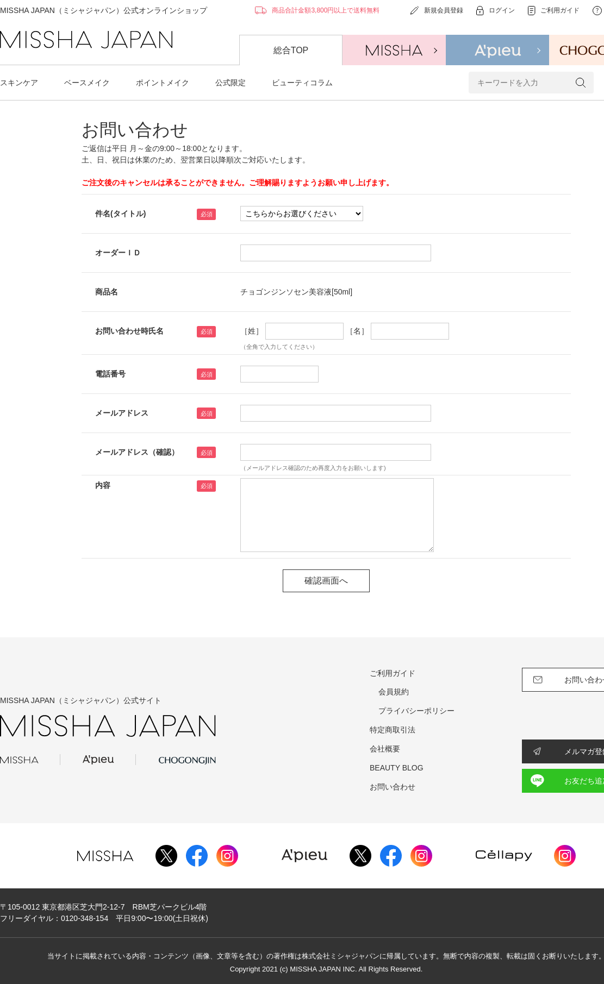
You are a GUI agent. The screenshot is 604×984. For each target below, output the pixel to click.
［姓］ (251, 331)
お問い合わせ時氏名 (129, 331)
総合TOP (291, 50)
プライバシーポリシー (416, 710)
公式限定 (230, 82)
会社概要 (385, 748)
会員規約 (393, 691)
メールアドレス (121, 413)
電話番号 (110, 373)
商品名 (106, 291)
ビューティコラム (302, 82)
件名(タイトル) (120, 213)
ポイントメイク (162, 82)
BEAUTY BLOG (397, 767)
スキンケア (19, 82)
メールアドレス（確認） (137, 452)
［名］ (357, 331)
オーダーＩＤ (118, 252)
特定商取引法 (392, 729)
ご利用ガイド (392, 673)
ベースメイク (87, 82)
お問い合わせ (392, 786)
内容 (102, 485)
